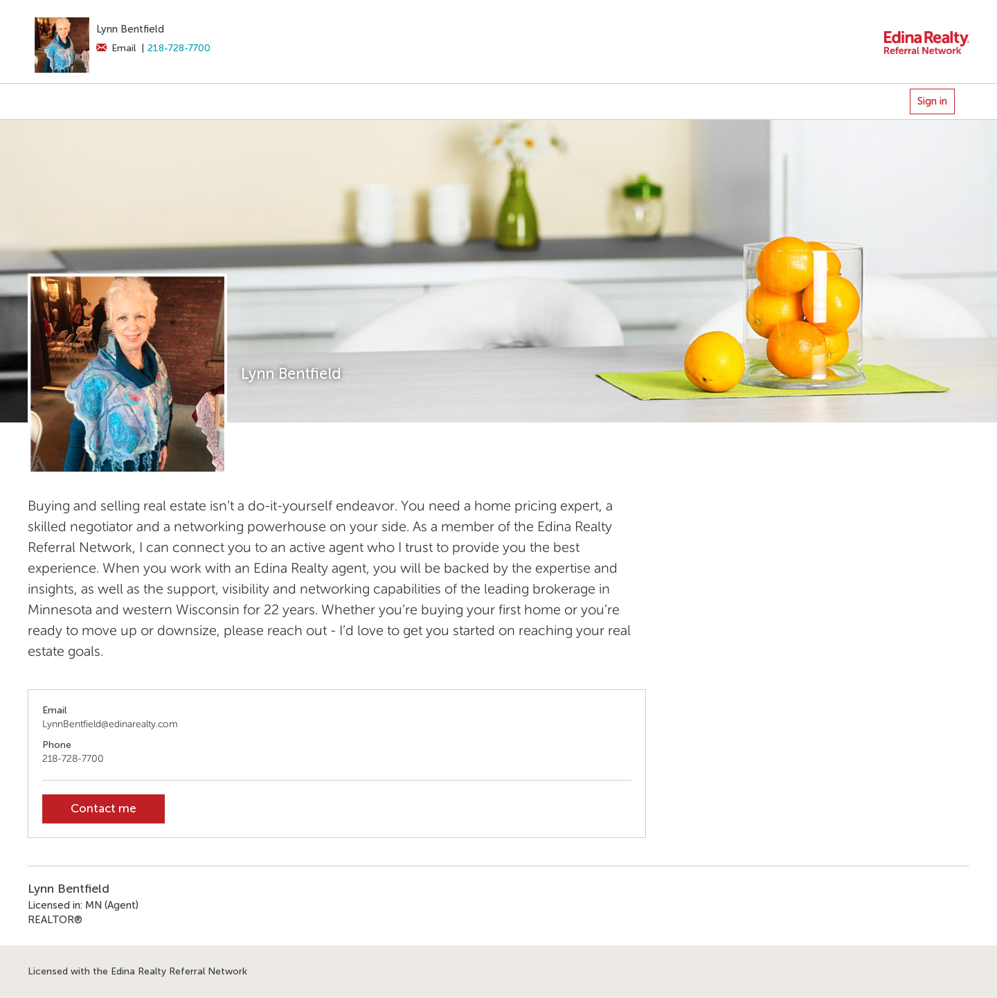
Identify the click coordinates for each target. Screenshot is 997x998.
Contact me (103, 808)
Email (116, 48)
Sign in (932, 101)
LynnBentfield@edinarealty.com (110, 724)
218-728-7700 (178, 48)
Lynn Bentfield (130, 29)
